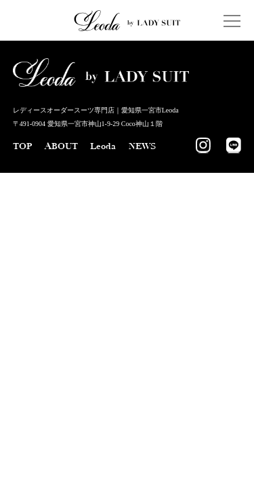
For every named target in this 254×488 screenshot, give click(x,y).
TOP (22, 146)
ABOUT (61, 146)
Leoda (103, 146)
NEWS (142, 146)
